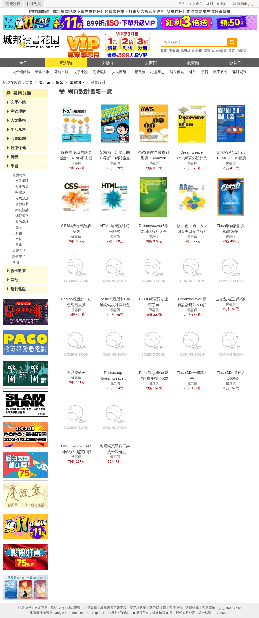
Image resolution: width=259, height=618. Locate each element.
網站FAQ (57, 608)
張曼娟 (174, 50)
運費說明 (13, 4)
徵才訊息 (41, 608)
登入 (182, 4)
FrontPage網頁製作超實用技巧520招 (153, 378)
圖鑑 (18, 245)
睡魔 (164, 50)
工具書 (15, 233)
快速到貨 (34, 4)
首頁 (29, 82)
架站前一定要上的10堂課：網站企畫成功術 (115, 158)
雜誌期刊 (239, 72)
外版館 (108, 62)
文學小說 (81, 72)
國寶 (207, 50)
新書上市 (42, 72)
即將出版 (61, 72)
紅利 (209, 4)
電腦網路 (77, 82)
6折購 (221, 4)
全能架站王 (76, 372)
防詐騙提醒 (157, 608)
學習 (204, 72)
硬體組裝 (22, 204)
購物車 (245, 4)
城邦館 (66, 62)
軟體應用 (22, 192)
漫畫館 (193, 62)
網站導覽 (73, 608)
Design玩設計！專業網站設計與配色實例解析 (115, 305)
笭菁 (231, 50)
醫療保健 (177, 72)
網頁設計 (22, 210)
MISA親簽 (219, 50)
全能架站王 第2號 (231, 299)
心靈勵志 (157, 72)
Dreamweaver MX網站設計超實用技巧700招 (76, 452)
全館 (23, 62)
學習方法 (17, 251)
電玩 (18, 227)
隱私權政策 (138, 608)
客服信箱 (192, 608)
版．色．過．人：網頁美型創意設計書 (192, 231)
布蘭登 (242, 50)
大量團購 (90, 608)
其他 (13, 262)
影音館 (235, 62)
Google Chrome (65, 613)
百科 (18, 239)
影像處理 (22, 221)
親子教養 (220, 72)
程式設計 (22, 198)
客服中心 (175, 608)
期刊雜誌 (18, 289)
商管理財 (100, 72)
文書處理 (22, 181)
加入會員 (195, 4)
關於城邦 (24, 608)
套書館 (151, 62)
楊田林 (185, 50)
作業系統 (22, 187)
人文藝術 (119, 72)
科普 (192, 72)
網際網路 (22, 216)
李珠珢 (197, 50)
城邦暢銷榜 (21, 72)
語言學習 (17, 256)
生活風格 (138, 72)
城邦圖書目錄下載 (113, 608)
